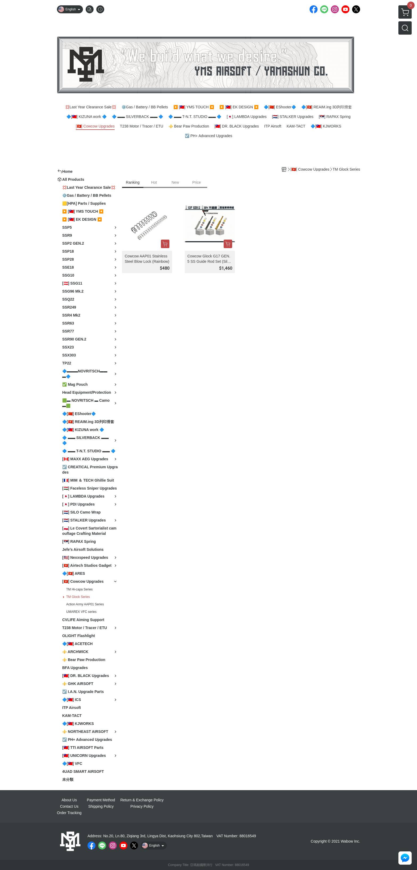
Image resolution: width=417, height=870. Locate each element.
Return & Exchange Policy (142, 800)
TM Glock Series (78, 597)
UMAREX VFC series (81, 612)
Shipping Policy (101, 806)
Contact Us (69, 806)
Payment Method (101, 800)
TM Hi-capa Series (79, 589)
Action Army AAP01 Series (85, 604)
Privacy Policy (141, 806)
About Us (69, 800)
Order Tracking (69, 813)
